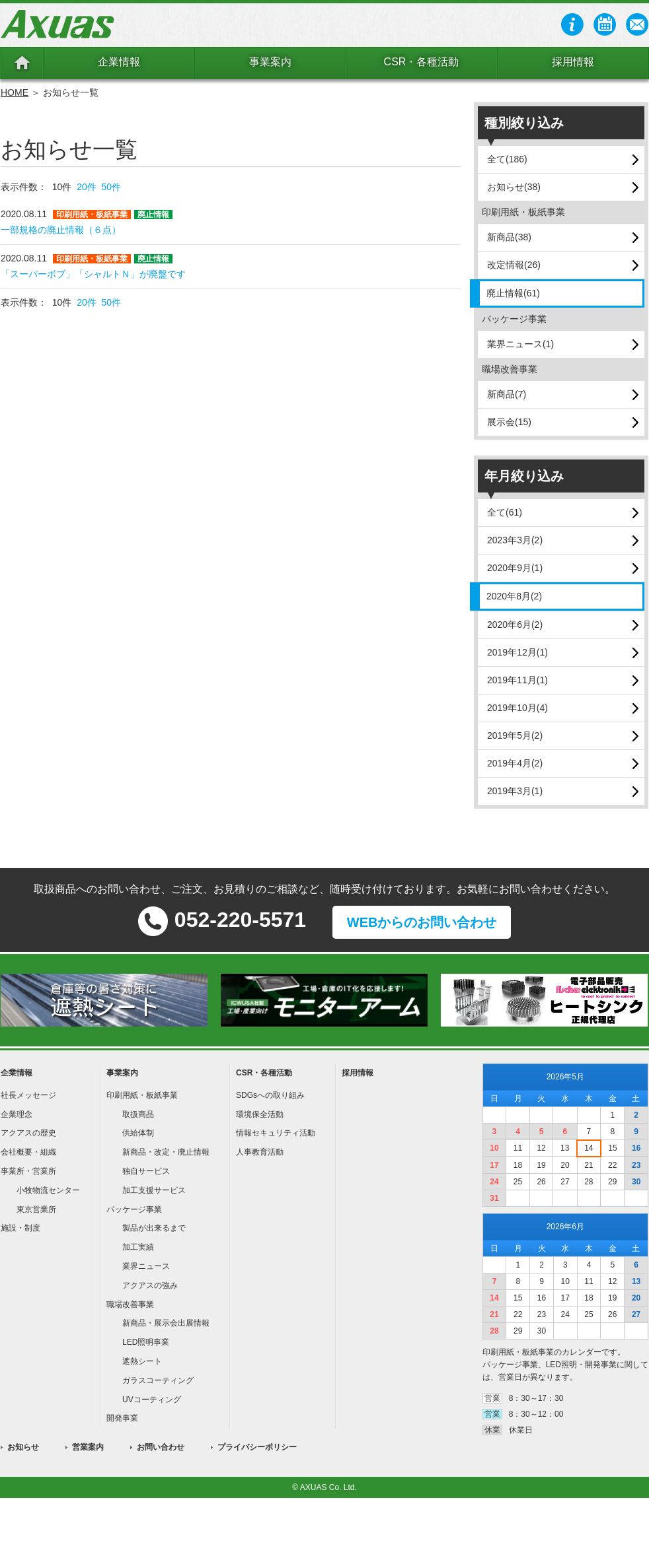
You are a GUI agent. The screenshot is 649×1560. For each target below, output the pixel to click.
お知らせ (23, 1447)
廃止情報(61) (513, 293)
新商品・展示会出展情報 (166, 1323)
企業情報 (119, 61)
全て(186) (507, 159)
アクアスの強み (150, 1285)
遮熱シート (142, 1361)
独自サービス (146, 1171)
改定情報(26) (514, 264)
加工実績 (138, 1247)
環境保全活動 (260, 1114)
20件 (86, 187)
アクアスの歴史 (28, 1132)
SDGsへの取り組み (270, 1095)
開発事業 (122, 1418)
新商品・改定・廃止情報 (166, 1152)
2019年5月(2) (515, 735)
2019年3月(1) (515, 791)
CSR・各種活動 (421, 61)
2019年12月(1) (517, 652)
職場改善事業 (130, 1304)
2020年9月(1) (515, 567)
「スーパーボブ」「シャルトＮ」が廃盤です (93, 274)
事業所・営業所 (28, 1171)
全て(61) (504, 512)
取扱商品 (138, 1114)
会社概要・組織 (28, 1152)
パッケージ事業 (134, 1209)
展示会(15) (509, 422)
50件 (112, 187)
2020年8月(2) (514, 596)
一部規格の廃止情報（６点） (61, 229)
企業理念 (16, 1114)
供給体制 (138, 1132)
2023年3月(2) (515, 540)
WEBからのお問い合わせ (422, 922)
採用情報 (573, 61)
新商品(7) (506, 394)
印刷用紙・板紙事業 (142, 1095)
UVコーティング (151, 1399)
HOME (14, 92)
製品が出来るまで (154, 1228)
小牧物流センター (48, 1190)
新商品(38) (509, 237)
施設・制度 (20, 1228)
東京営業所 (36, 1209)
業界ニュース (146, 1266)
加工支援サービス (154, 1190)
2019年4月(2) (515, 763)
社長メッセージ (28, 1095)
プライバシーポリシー (257, 1447)
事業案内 (270, 61)
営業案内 (88, 1447)
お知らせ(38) (514, 187)
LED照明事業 (145, 1342)
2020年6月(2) (515, 624)
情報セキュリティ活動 (275, 1132)
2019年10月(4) (517, 707)
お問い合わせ (160, 1447)
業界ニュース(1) (520, 344)
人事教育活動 (260, 1152)
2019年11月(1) (517, 680)
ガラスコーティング (158, 1380)
